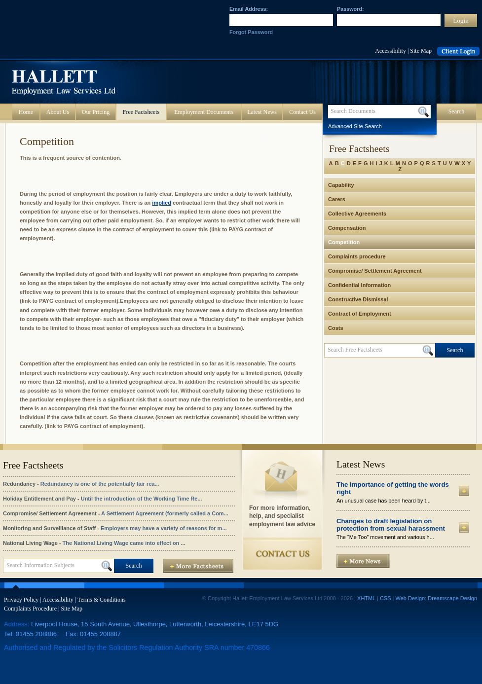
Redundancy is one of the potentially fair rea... (99, 484)
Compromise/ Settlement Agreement (375, 271)
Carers (336, 199)
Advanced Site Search (355, 126)
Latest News (262, 111)
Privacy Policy (21, 599)
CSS (385, 598)
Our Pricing (96, 111)
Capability (341, 185)
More (464, 491)
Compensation (347, 228)
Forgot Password (251, 32)
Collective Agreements (357, 213)
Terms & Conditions (101, 599)
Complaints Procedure (30, 608)
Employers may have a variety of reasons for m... (164, 528)
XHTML (366, 598)
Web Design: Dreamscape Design (436, 598)
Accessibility (390, 50)
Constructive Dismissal (358, 299)
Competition (344, 242)
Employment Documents (203, 111)
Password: (350, 9)
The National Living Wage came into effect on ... (124, 543)
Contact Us (302, 111)
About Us (57, 111)
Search (456, 111)
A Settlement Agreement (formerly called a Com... (164, 513)
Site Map (421, 50)
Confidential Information (359, 285)
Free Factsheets (141, 111)
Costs (335, 328)
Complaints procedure (357, 256)
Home (26, 111)
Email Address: (248, 9)
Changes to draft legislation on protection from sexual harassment (390, 524)
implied (161, 203)
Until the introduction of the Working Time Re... (141, 499)
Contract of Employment (359, 314)
